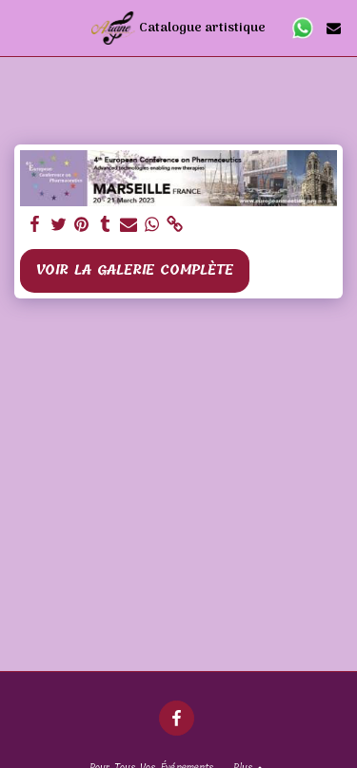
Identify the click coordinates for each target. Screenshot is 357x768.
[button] (21, 27)
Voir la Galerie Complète (134, 270)
